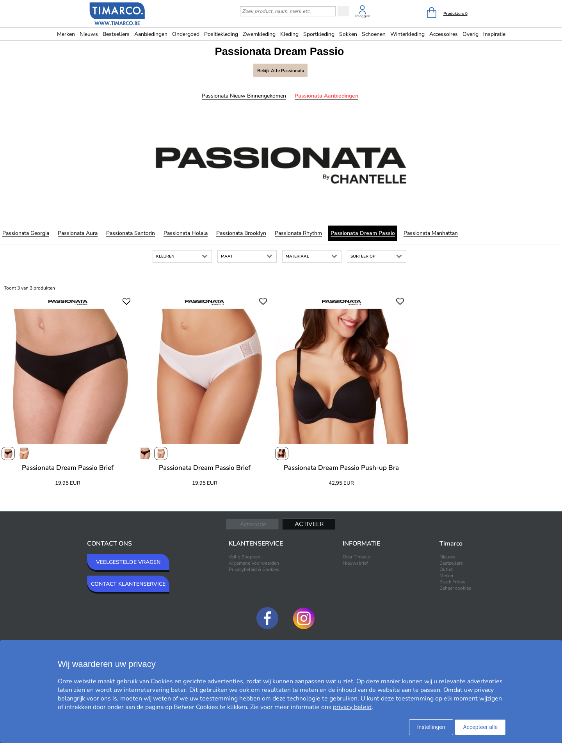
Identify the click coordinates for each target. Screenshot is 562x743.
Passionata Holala (186, 233)
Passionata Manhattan (431, 233)
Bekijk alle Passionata (280, 71)
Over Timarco (356, 557)
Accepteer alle (480, 727)
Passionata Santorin (130, 233)
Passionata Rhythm (298, 233)
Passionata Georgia (25, 233)
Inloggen (362, 16)
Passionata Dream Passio (363, 233)
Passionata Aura (78, 233)
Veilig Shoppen (244, 557)
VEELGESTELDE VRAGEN (128, 562)
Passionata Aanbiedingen (326, 96)
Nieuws (89, 34)
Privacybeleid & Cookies (254, 569)
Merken (66, 34)
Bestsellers (116, 34)
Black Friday (452, 582)
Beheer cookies (455, 588)
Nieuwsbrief (355, 563)
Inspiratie (494, 34)
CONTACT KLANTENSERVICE (128, 584)
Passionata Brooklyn (241, 233)
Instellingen (431, 727)
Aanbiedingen (150, 34)
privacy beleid (352, 707)
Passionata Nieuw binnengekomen (244, 96)
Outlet (446, 569)
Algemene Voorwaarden (254, 563)
